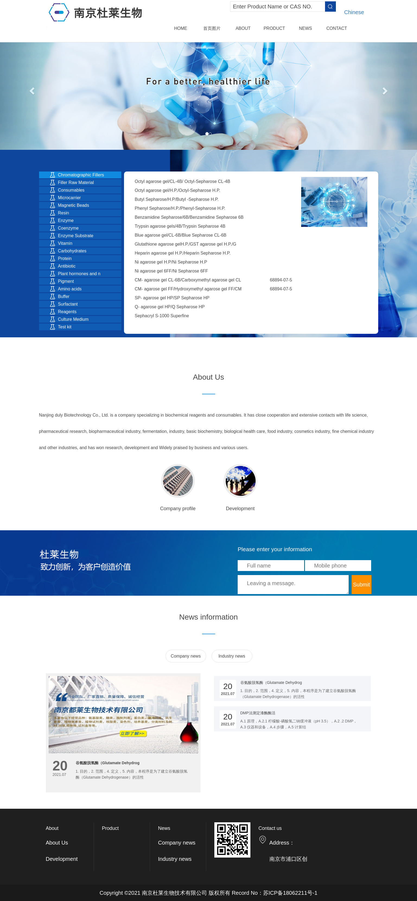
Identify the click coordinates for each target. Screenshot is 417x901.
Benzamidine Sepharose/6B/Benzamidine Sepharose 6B (189, 217)
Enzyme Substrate (76, 235)
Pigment (66, 281)
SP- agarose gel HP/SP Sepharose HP (172, 298)
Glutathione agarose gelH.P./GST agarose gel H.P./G (185, 244)
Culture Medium (73, 319)
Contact (336, 28)
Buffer (63, 296)
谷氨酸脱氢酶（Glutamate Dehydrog (108, 763)
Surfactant (68, 304)
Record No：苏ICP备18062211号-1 (274, 893)
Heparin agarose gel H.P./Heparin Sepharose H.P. (183, 253)
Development (62, 859)
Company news (185, 656)
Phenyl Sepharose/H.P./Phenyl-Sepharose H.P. (180, 208)
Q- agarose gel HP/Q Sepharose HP (170, 306)
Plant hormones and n (79, 273)
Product (274, 28)
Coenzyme (68, 228)
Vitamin (65, 243)
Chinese (354, 12)
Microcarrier (69, 197)
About (242, 28)
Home (180, 28)
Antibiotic (67, 266)
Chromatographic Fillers (81, 175)
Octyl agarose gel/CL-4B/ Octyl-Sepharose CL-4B (182, 181)
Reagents (67, 311)
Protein (65, 258)
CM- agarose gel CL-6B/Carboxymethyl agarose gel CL (188, 280)
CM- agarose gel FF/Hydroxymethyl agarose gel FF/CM (188, 289)
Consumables (71, 190)
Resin (63, 213)
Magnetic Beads (73, 205)
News (305, 28)
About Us (57, 843)
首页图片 (212, 28)
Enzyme (66, 220)
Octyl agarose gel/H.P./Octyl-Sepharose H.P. (177, 190)
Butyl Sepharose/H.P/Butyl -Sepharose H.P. (177, 199)
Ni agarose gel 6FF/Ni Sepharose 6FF (171, 271)
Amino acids (70, 289)
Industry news (231, 656)
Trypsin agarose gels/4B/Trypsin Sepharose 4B (180, 226)
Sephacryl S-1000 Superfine (162, 315)
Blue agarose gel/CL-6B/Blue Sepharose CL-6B (181, 235)
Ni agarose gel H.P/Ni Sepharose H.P (171, 262)
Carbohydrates (72, 251)
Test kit (65, 327)
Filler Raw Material (76, 182)
